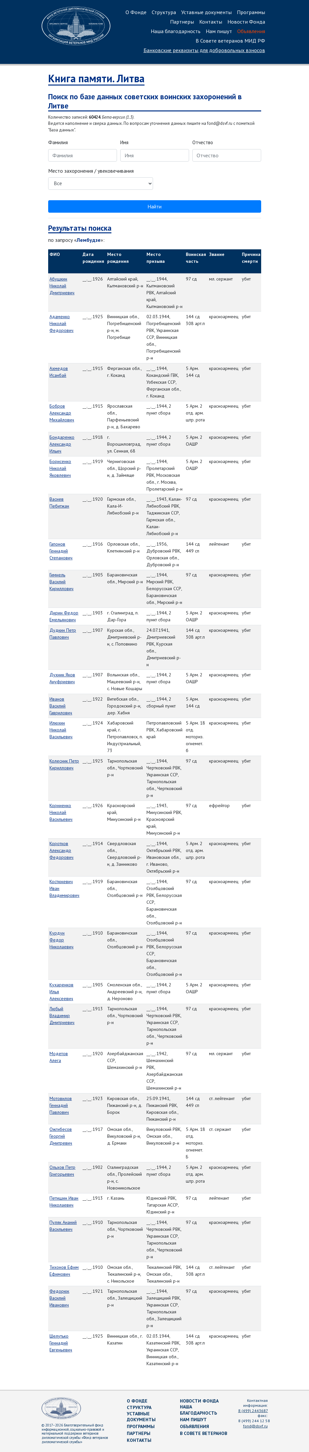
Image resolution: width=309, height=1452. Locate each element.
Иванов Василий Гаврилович (60, 706)
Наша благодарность (176, 31)
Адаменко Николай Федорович (61, 323)
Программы (251, 12)
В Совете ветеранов (203, 1433)
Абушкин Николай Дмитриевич (61, 286)
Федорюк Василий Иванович (59, 1298)
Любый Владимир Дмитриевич (61, 1015)
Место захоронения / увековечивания (91, 170)
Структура (164, 12)
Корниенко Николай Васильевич (60, 812)
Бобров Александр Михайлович (61, 413)
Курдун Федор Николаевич (61, 940)
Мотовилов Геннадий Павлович (60, 1105)
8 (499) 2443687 (253, 1410)
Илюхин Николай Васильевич (60, 730)
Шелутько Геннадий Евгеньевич (60, 1343)
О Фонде (136, 12)
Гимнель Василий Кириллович (61, 581)
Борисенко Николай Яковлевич (60, 468)
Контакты (210, 21)
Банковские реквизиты (204, 50)
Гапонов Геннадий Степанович (60, 551)
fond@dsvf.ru (255, 1425)
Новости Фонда (246, 21)
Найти (154, 206)
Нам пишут (219, 31)
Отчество (202, 142)
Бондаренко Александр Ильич (61, 444)
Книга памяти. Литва (96, 78)
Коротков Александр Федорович (61, 850)
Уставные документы (206, 12)
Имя (124, 142)
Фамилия (58, 142)
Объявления (251, 31)
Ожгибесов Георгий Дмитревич (60, 1136)
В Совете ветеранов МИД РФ (230, 40)
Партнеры (182, 21)
